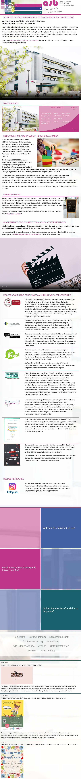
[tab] (23, 5)
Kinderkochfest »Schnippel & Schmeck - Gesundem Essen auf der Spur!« (33, 672)
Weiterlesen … (66, 665)
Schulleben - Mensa (14, 214)
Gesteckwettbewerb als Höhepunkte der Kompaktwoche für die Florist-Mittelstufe (39, 719)
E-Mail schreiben (61, 776)
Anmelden (57, 770)
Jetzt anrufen (20, 776)
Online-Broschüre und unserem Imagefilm (24, 40)
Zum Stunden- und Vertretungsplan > (68, 766)
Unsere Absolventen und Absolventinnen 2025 (21, 639)
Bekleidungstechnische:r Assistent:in (27, 234)
